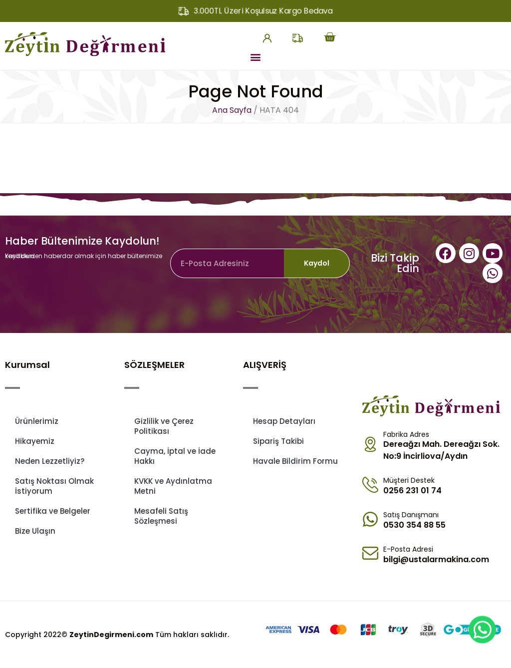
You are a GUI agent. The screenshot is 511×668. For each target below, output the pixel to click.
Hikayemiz (34, 441)
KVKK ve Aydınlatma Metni (173, 486)
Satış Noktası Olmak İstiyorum (54, 486)
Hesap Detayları (284, 421)
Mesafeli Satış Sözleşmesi (161, 516)
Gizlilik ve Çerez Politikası (164, 426)
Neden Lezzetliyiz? (49, 461)
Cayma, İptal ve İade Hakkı (175, 456)
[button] (255, 56)
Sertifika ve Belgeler (52, 511)
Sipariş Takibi (278, 441)
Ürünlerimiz (36, 421)
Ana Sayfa (232, 110)
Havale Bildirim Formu (295, 461)
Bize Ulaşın (35, 531)
